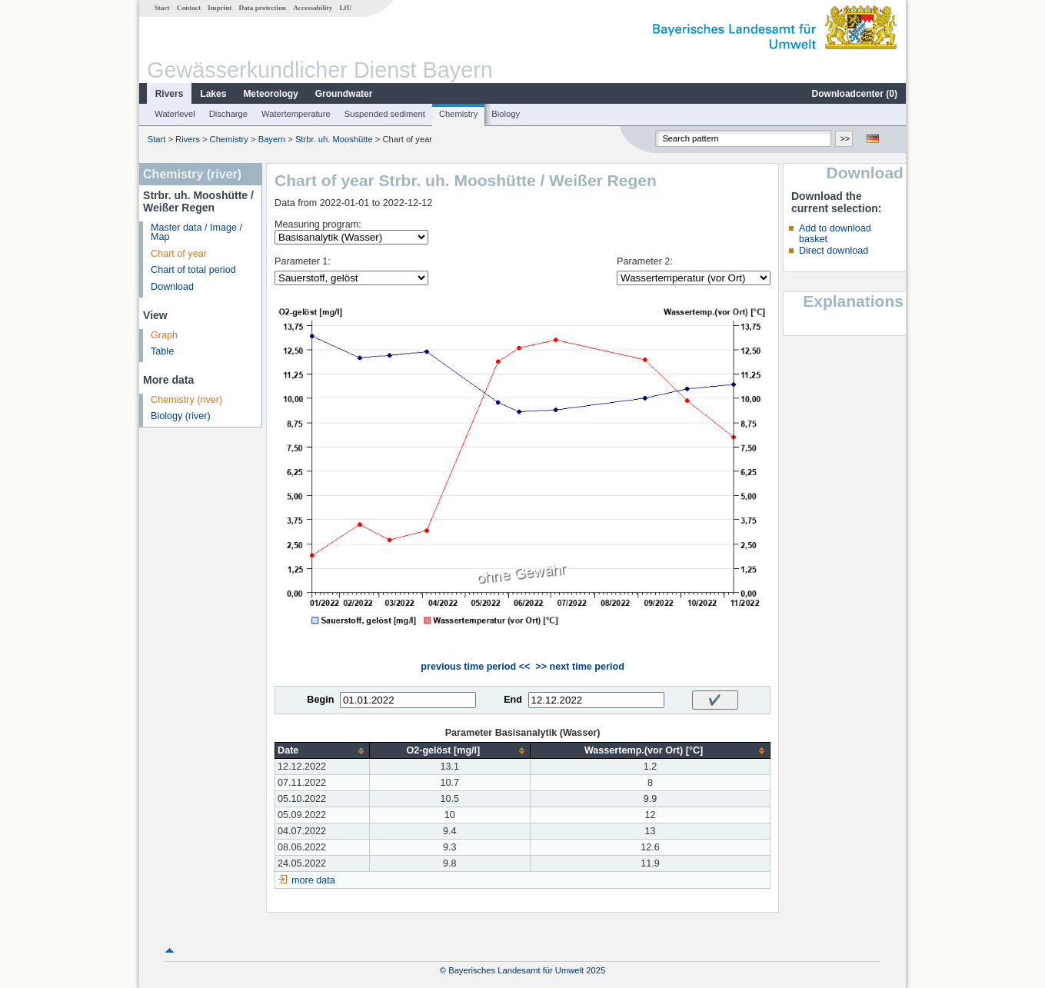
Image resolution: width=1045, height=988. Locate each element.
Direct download (833, 250)
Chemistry (458, 113)
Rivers (169, 93)
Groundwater (344, 93)
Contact (189, 8)
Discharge (228, 113)
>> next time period (579, 666)
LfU (345, 8)
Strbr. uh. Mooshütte (334, 139)
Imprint (219, 8)
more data (313, 880)
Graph (164, 335)
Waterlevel (175, 113)
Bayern (271, 139)
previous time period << (475, 666)
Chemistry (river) (186, 399)
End (513, 699)
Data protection (262, 8)
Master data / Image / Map (196, 232)
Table (162, 351)
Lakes (213, 93)
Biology (505, 113)
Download (172, 286)
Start (162, 8)
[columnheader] (322, 751)
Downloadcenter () (854, 93)
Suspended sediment (384, 113)
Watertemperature (296, 113)
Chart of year (179, 253)
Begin (320, 699)
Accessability (312, 8)
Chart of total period (193, 269)
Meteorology (270, 93)
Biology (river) (181, 416)
